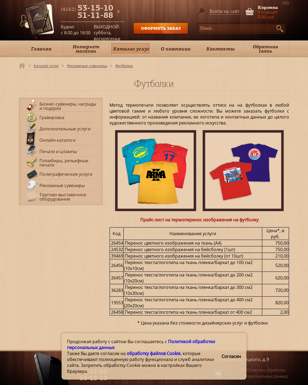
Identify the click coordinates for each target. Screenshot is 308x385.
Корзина (268, 6)
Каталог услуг (131, 49)
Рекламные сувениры (87, 65)
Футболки (124, 65)
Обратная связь (265, 48)
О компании (175, 49)
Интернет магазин (86, 48)
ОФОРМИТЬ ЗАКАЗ (161, 28)
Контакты (220, 49)
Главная (41, 49)
